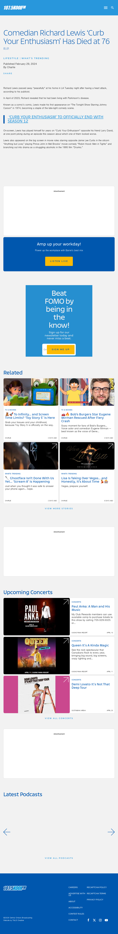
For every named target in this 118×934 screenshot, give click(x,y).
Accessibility (76, 907)
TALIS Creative (18, 920)
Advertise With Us (77, 894)
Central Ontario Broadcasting (21, 917)
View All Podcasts (59, 858)
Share (7, 73)
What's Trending (35, 58)
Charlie (11, 67)
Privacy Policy (95, 899)
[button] (6, 832)
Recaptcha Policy (97, 887)
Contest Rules (76, 914)
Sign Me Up (61, 349)
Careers (73, 887)
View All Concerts (59, 718)
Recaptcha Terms (96, 893)
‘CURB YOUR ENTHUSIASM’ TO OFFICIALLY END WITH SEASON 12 (55, 119)
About (72, 901)
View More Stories (59, 508)
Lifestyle (11, 58)
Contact (73, 920)
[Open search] (111, 8)
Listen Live (59, 261)
